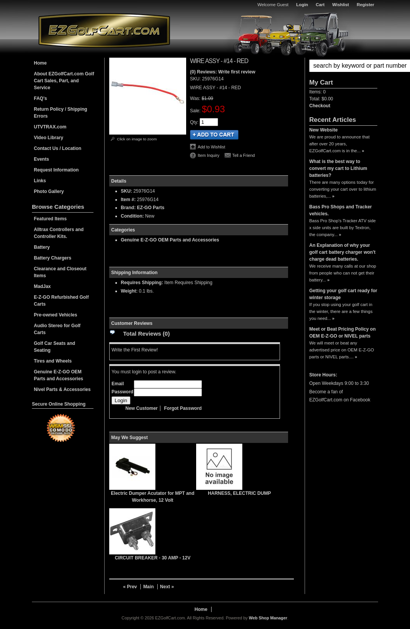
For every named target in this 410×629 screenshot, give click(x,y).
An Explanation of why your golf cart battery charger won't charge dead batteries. (342, 252)
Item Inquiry (208, 155)
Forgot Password (183, 408)
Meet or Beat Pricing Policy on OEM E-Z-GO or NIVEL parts (342, 332)
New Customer (141, 408)
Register (365, 4)
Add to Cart (214, 135)
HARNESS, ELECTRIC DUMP (239, 493)
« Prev (130, 586)
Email (118, 383)
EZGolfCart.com (104, 30)
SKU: (196, 79)
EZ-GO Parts (150, 207)
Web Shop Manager (268, 618)
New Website (323, 130)
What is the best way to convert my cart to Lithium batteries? (338, 168)
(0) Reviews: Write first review (222, 72)
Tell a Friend (243, 155)
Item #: (129, 199)
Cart (320, 4)
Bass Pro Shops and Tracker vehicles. (340, 210)
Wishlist (340, 4)
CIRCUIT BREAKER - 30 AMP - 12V (152, 558)
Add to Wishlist (211, 147)
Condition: (132, 216)
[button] (343, 66)
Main (148, 586)
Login (302, 4)
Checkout (319, 105)
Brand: (128, 207)
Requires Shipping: (142, 282)
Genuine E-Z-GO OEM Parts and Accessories (170, 240)
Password (122, 391)
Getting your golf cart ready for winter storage (343, 294)
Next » (167, 586)
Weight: (129, 291)
